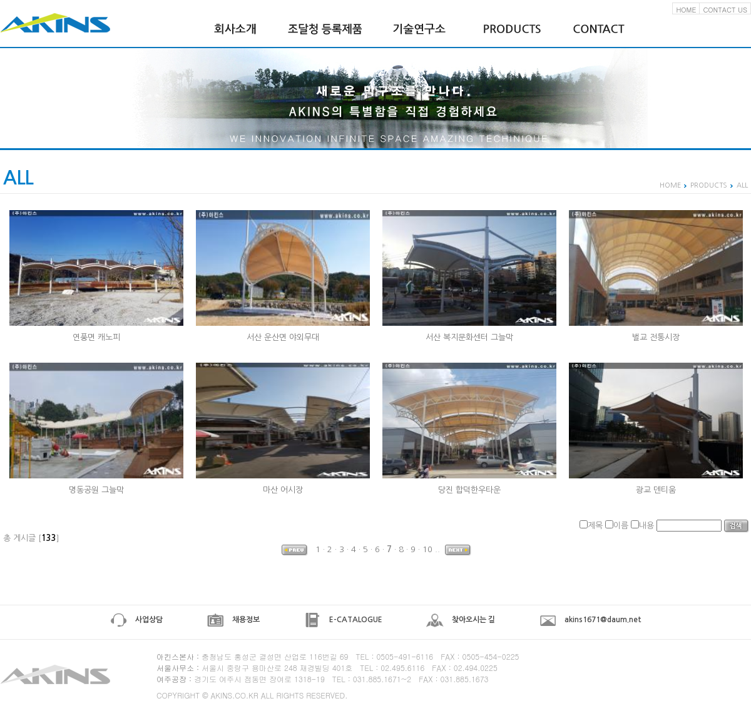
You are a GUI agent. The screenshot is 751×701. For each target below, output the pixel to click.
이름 (620, 526)
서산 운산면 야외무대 (283, 337)
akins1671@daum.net (590, 619)
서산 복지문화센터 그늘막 (469, 337)
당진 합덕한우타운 (469, 490)
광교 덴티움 (656, 490)
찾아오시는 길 (460, 619)
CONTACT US (725, 9)
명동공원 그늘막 (96, 490)
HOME (686, 9)
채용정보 (233, 619)
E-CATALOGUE (343, 619)
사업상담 (136, 619)
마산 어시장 (283, 490)
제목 (595, 526)
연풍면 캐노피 (96, 337)
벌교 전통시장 (656, 337)
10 (427, 549)
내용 (646, 526)
